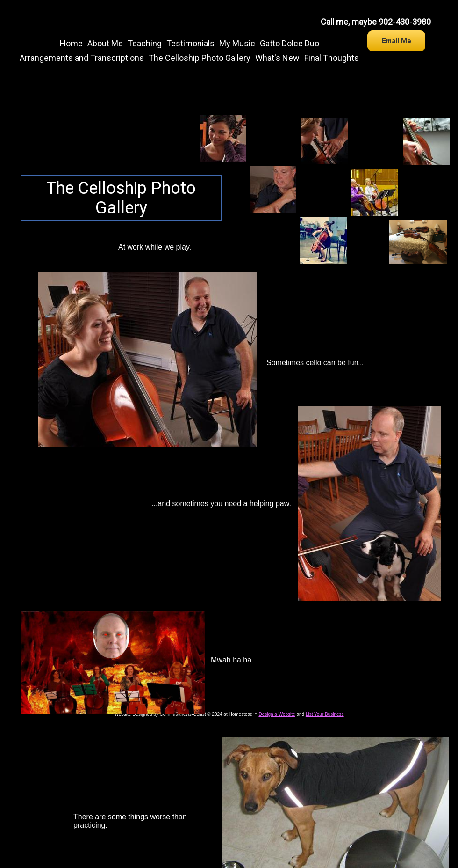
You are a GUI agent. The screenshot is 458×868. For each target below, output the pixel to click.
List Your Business (325, 714)
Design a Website (276, 714)
